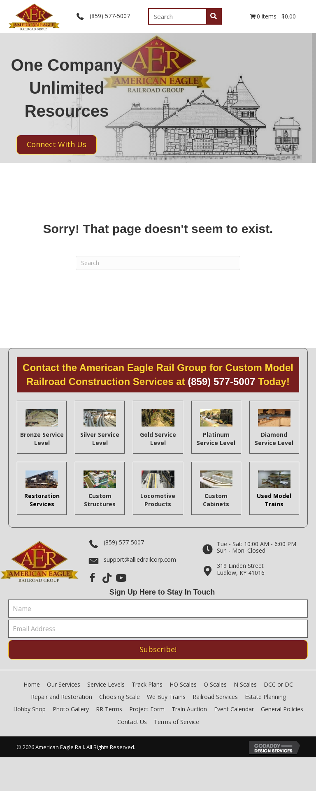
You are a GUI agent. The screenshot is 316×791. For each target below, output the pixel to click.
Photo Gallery (71, 709)
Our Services (63, 684)
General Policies (282, 709)
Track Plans (147, 684)
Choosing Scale (119, 697)
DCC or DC (278, 684)
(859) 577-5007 (110, 16)
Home (31, 684)
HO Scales (183, 684)
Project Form (147, 709)
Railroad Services (215, 697)
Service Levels (106, 684)
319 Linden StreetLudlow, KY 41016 (241, 569)
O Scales (215, 684)
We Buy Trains (166, 697)
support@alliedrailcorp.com (140, 559)
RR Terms (109, 709)
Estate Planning (265, 697)
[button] (92, 578)
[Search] (158, 263)
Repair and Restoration (61, 697)
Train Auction (189, 709)
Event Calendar (234, 709)
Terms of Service (176, 722)
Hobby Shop (29, 709)
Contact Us (132, 722)
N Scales (245, 684)
